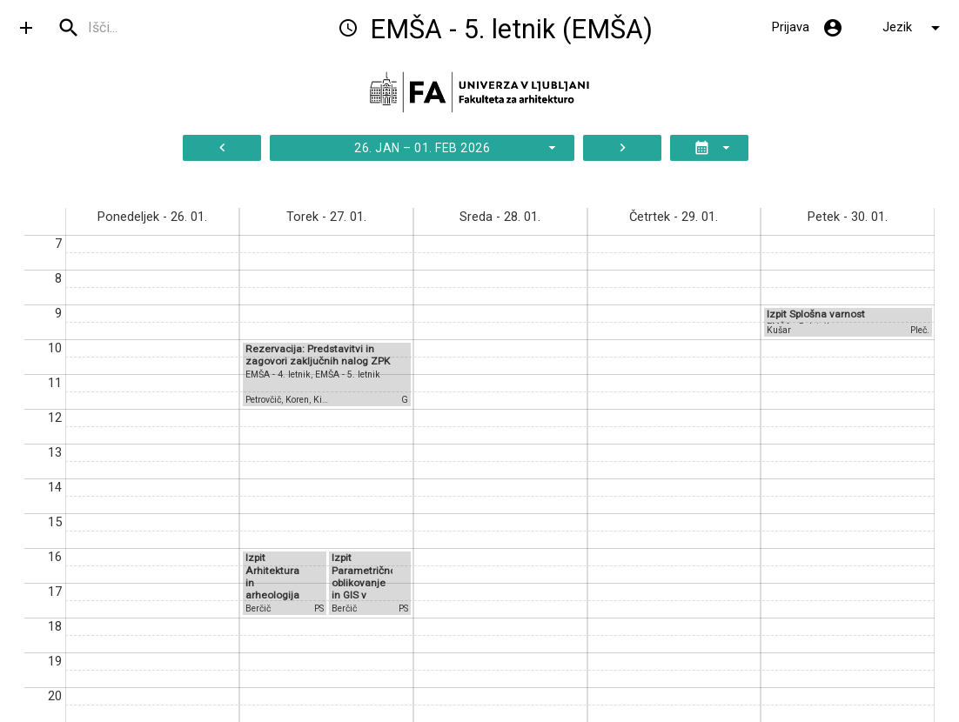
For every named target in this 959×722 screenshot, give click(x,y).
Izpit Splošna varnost (816, 314)
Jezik (914, 28)
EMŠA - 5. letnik (347, 374)
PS (319, 608)
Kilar (322, 399)
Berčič (258, 608)
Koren (297, 399)
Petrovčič (263, 399)
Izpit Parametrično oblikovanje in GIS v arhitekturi (364, 582)
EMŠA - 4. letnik (278, 374)
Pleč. (919, 330)
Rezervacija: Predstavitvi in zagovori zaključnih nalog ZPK (317, 355)
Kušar (779, 330)
